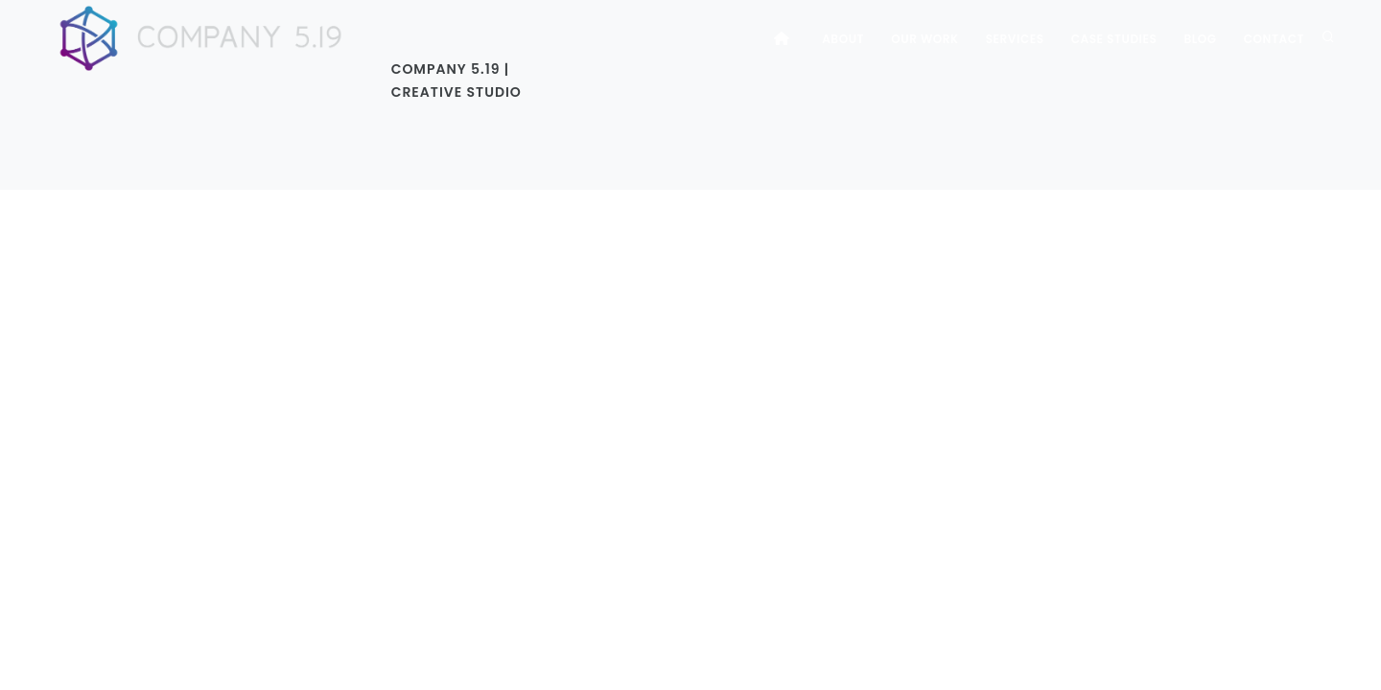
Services (1015, 39)
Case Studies (1114, 39)
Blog (1199, 39)
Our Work (925, 39)
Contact (1274, 39)
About (843, 39)
